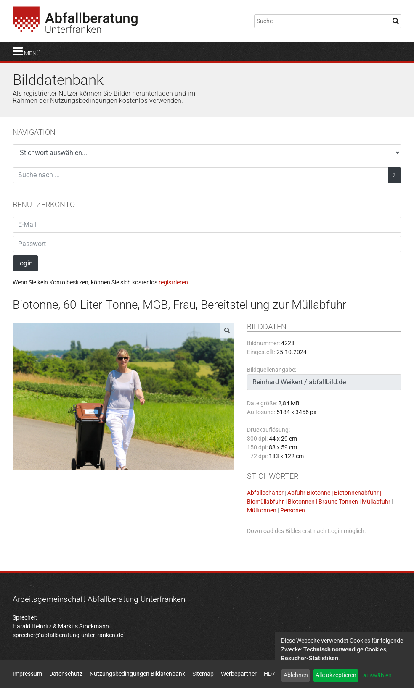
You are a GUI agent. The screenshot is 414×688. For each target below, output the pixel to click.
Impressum (27, 673)
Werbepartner (239, 673)
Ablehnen (296, 675)
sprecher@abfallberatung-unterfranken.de (68, 635)
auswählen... (380, 675)
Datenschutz (65, 673)
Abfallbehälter (265, 492)
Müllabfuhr (376, 501)
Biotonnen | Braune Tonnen (323, 501)
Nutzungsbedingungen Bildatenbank (137, 673)
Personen (292, 510)
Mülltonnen (261, 510)
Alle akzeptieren (336, 675)
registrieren (173, 282)
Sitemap (203, 673)
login (25, 263)
